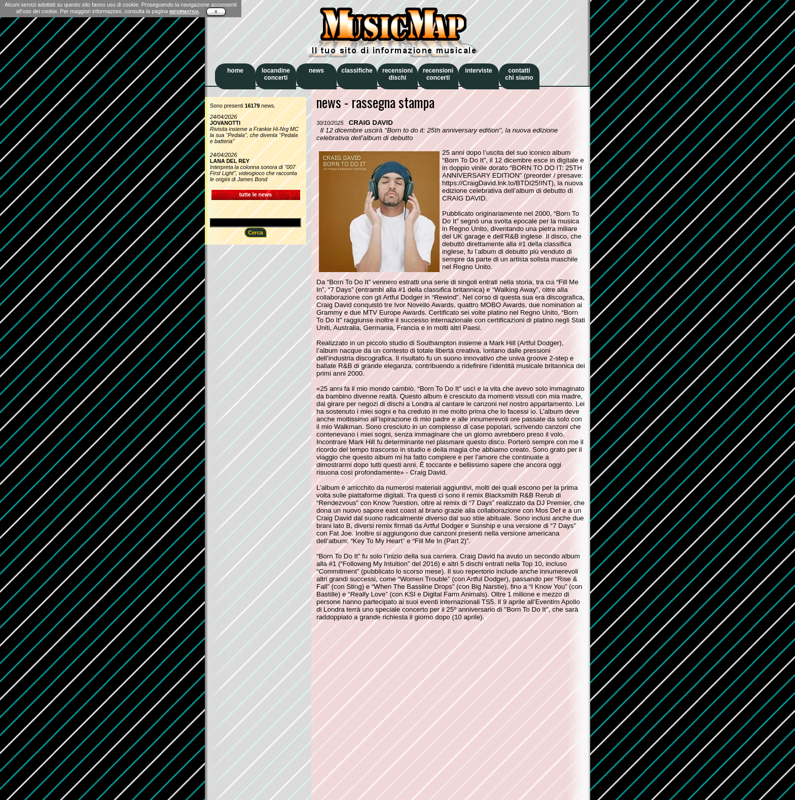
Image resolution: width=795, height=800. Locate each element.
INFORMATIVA (184, 11)
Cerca (255, 232)
